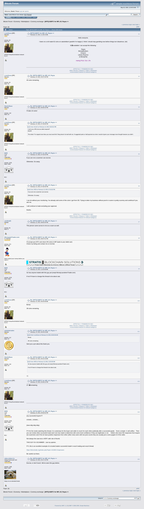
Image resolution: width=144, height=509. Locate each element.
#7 (139, 222)
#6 (139, 186)
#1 (139, 34)
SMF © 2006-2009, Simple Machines (79, 505)
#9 (139, 268)
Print (137, 26)
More (34, 17)
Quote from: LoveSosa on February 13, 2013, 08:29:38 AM (42, 335)
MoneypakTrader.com (11, 237)
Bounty (76, 70)
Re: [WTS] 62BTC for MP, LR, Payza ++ (43, 106)
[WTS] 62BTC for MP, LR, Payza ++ (57, 21)
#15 (139, 459)
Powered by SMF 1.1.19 (61, 505)
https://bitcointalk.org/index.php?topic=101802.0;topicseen (45, 450)
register (26, 11)
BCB (6, 153)
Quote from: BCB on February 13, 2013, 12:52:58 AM (41, 361)
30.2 (25, 14)
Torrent (29, 14)
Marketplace (25, 21)
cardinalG (7, 221)
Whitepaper (94, 70)
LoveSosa (7, 33)
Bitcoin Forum (7, 21)
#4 (139, 123)
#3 (139, 107)
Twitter (87, 70)
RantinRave (8, 106)
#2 (139, 76)
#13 (139, 381)
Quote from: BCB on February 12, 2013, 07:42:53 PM (41, 189)
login (21, 11)
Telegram (81, 70)
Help (13, 17)
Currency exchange (37, 21)
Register (29, 17)
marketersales (9, 330)
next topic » (136, 24)
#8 (139, 238)
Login (23, 17)
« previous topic (127, 24)
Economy (17, 21)
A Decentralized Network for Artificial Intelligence (83, 72)
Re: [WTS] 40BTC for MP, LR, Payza (42, 75)
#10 (139, 301)
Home (8, 17)
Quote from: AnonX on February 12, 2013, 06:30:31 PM (41, 127)
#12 (139, 358)
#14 (139, 412)
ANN (71, 70)
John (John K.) (9, 458)
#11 (139, 331)
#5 (139, 154)
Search (18, 17)
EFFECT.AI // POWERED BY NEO (83, 69)
